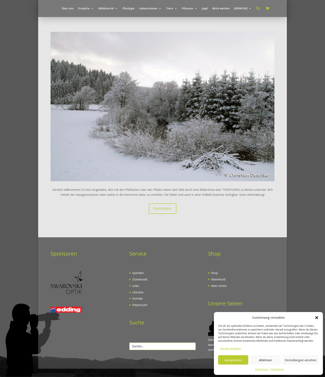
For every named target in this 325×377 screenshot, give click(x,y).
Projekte (84, 26)
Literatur (138, 300)
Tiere (169, 26)
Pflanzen (187, 26)
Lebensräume (148, 26)
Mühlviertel (106, 26)
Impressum (261, 369)
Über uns (68, 26)
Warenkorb (218, 288)
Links (135, 294)
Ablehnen (265, 360)
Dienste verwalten (230, 348)
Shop (214, 281)
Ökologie (128, 26)
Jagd (205, 26)
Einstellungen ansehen (301, 360)
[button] (317, 318)
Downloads (140, 288)
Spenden (138, 281)
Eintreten (162, 217)
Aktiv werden (221, 26)
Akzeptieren (233, 360)
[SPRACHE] (240, 26)
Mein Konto (219, 294)
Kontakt (137, 307)
